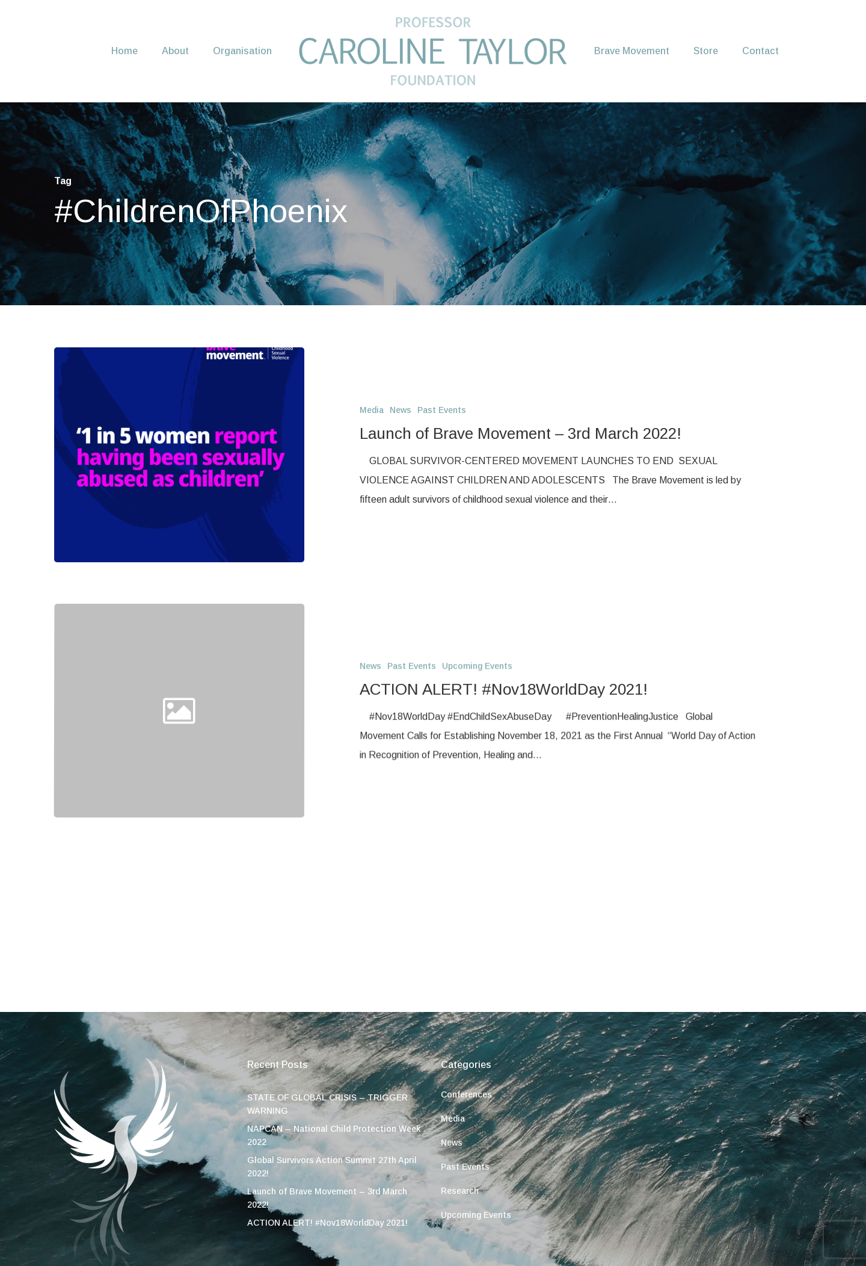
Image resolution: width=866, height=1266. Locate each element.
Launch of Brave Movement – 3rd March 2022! (327, 1198)
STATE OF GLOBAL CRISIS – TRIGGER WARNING (327, 1104)
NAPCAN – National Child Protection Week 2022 (333, 1135)
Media (372, 410)
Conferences (466, 1094)
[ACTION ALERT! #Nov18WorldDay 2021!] (560, 826)
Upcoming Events (477, 786)
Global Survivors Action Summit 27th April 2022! (332, 1166)
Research (460, 1191)
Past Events (441, 410)
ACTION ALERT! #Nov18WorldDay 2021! (327, 1222)
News (400, 410)
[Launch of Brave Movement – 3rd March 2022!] (179, 454)
